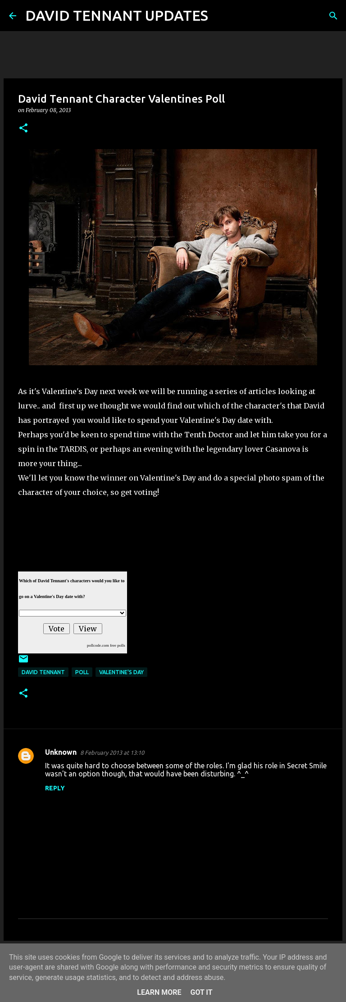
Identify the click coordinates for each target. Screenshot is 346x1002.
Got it (201, 992)
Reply (55, 788)
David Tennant (43, 672)
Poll (82, 672)
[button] (23, 128)
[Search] (220, 16)
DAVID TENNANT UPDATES (116, 15)
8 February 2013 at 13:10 (112, 752)
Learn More (159, 992)
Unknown (61, 752)
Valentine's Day (121, 672)
